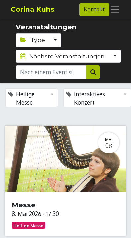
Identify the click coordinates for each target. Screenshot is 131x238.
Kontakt (94, 9)
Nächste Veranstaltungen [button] (63, 56)
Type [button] (33, 39)
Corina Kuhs (33, 9)
